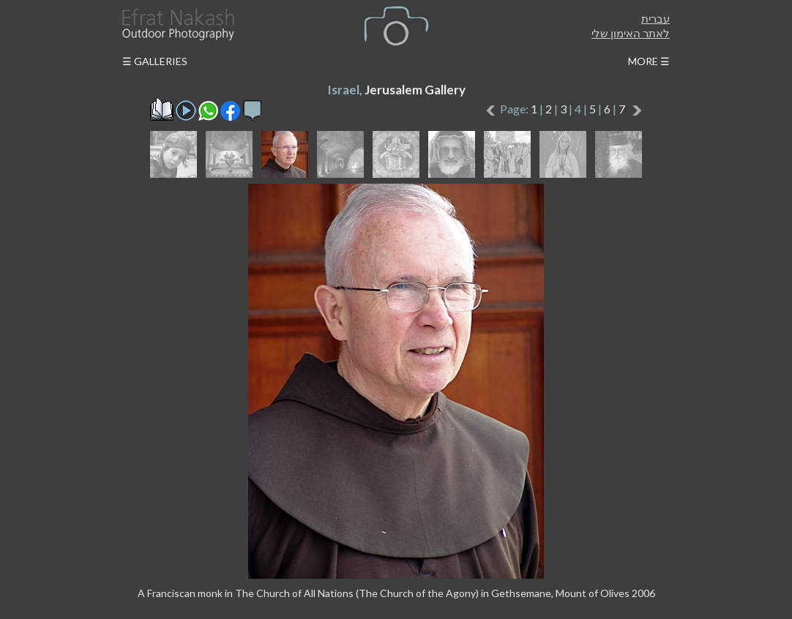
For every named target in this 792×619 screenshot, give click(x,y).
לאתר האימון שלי (630, 33)
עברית (655, 18)
